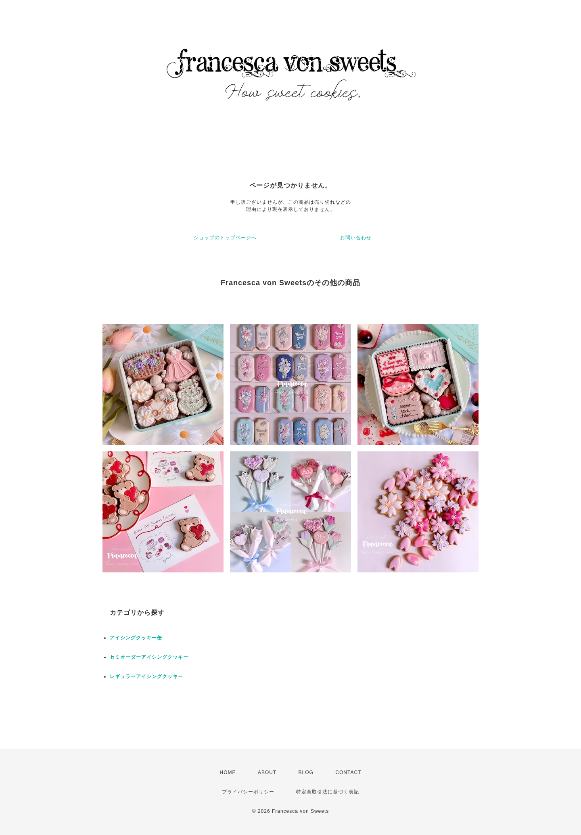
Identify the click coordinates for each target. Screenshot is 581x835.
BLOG (306, 772)
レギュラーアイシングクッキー (146, 676)
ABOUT (267, 772)
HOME (228, 772)
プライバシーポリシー (248, 792)
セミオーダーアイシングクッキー (149, 657)
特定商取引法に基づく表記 (327, 792)
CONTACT (348, 772)
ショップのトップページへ (225, 237)
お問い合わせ (356, 237)
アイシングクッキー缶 (136, 638)
